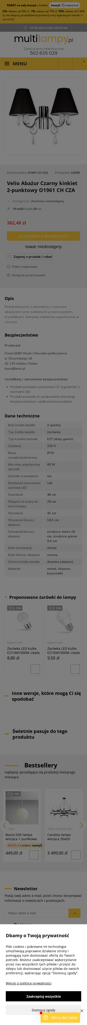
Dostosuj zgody (43, 1010)
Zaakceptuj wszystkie (43, 996)
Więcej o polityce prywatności (29, 983)
